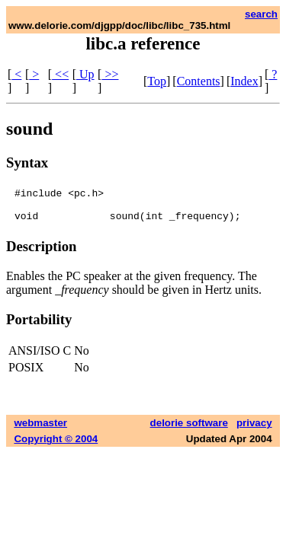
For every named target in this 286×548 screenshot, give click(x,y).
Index (244, 81)
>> (109, 74)
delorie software (189, 429)
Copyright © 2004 (56, 445)
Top (156, 81)
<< (60, 74)
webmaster (40, 429)
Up (85, 74)
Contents (198, 81)
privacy (254, 429)
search (261, 14)
